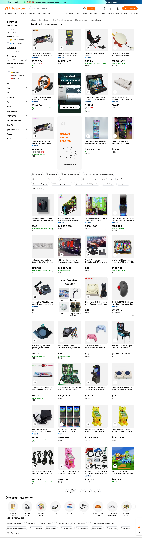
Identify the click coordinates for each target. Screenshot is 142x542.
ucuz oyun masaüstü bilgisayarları (86, 184)
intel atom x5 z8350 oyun (69, 179)
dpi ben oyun (51, 528)
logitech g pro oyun (14, 523)
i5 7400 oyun (97, 528)
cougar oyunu (123, 184)
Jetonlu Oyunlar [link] (95, 20)
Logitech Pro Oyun (124, 179)
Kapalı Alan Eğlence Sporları (62, 20)
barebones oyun (82, 528)
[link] (139, 521)
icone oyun (125, 528)
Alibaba (33, 20)
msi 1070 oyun (66, 528)
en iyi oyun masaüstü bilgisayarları (44, 179)
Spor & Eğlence (44, 20)
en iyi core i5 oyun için (40, 184)
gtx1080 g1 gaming (78, 523)
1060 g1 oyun (31, 523)
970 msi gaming (36, 528)
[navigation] (17, 256)
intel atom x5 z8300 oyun (70, 174)
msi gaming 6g (13, 533)
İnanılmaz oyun (61, 523)
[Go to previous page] (67, 491)
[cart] (111, 9)
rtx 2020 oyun (108, 184)
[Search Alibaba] (56, 8)
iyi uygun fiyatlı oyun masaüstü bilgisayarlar (98, 174)
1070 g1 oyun (37, 174)
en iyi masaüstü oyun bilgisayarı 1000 (102, 523)
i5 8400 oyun (111, 528)
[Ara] (91, 8)
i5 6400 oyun (37, 189)
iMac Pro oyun (45, 523)
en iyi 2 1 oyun (51, 174)
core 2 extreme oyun (89, 179)
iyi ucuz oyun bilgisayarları (61, 184)
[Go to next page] (99, 491)
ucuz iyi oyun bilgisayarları (16, 528)
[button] (84, 8)
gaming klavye (107, 179)
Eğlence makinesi (81, 20)
